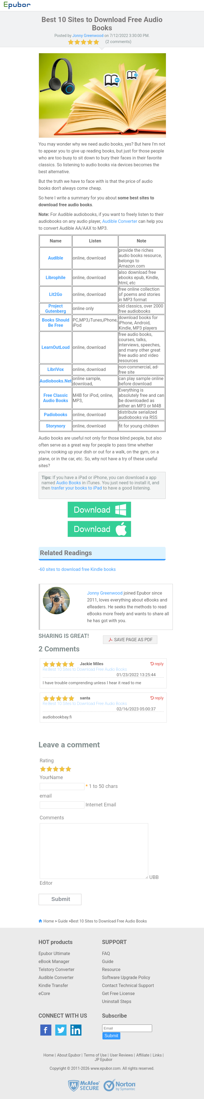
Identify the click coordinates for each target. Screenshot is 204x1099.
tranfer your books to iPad (76, 488)
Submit (111, 1035)
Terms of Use (95, 1055)
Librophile (56, 277)
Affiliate (142, 1055)
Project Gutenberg (55, 308)
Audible (55, 258)
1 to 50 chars (103, 786)
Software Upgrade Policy (126, 977)
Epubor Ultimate (54, 953)
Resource (111, 969)
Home (49, 921)
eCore (44, 993)
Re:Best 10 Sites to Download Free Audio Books (85, 669)
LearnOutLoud (55, 347)
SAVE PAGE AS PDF (133, 639)
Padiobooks (55, 414)
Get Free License (118, 993)
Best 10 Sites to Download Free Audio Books (109, 921)
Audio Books (68, 482)
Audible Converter (119, 221)
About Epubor (69, 1055)
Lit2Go (55, 294)
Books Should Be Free (55, 322)
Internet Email (100, 804)
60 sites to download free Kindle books (78, 569)
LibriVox (55, 369)
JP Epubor (103, 1059)
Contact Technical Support (128, 985)
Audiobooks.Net (56, 381)
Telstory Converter (57, 969)
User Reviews (121, 1055)
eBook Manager (54, 961)
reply (159, 663)
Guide (63, 921)
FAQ (106, 953)
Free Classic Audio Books (55, 398)
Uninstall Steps (116, 1001)
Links (157, 1055)
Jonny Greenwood (105, 593)
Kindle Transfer (53, 985)
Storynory (55, 426)
